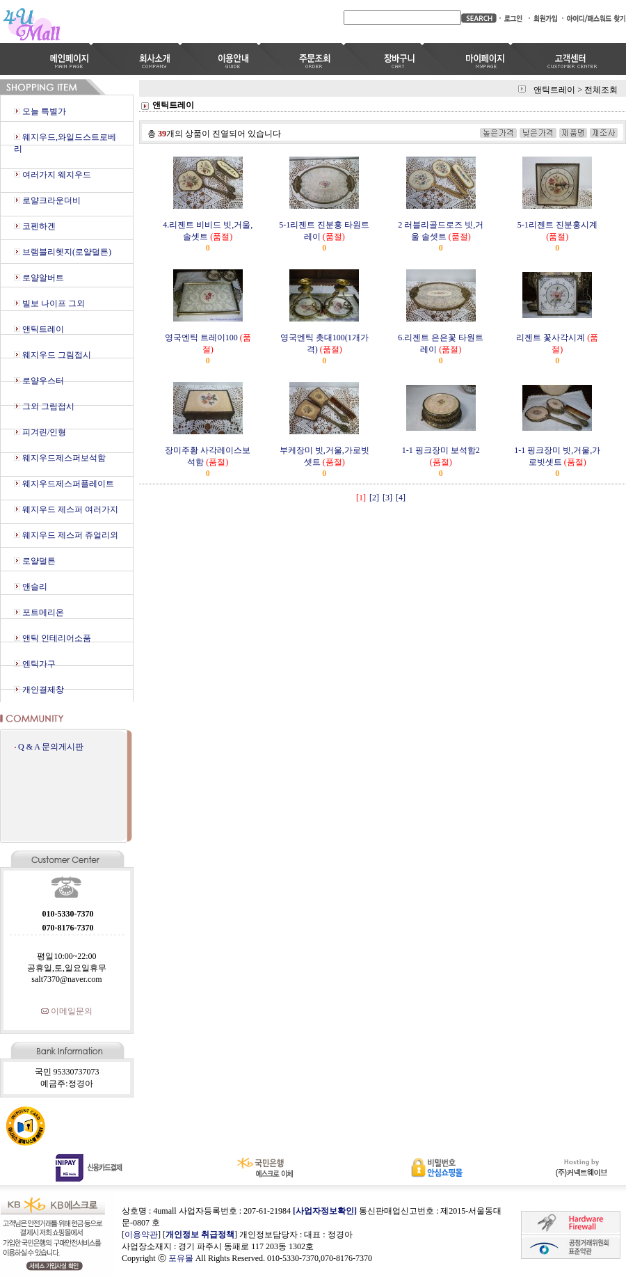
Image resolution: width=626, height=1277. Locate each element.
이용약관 (141, 1234)
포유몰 (180, 1258)
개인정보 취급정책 (200, 1234)
